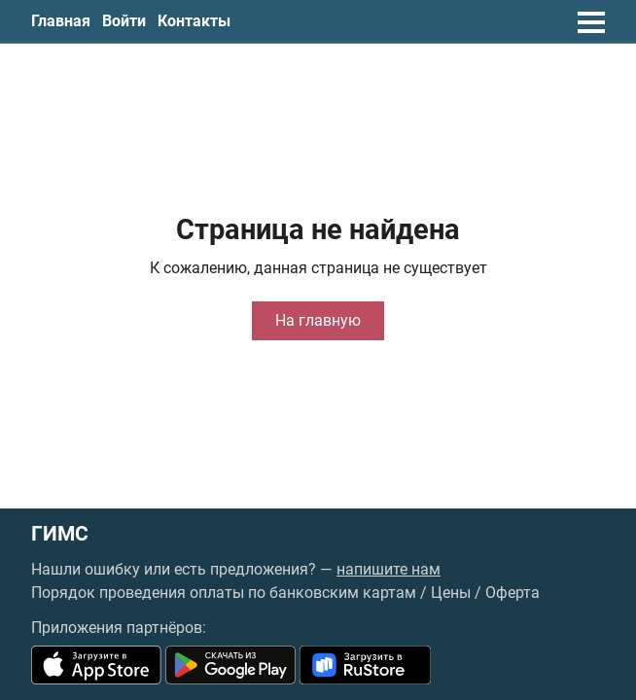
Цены (451, 592)
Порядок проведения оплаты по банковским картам (223, 592)
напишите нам (388, 569)
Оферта (512, 592)
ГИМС (59, 534)
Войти (124, 21)
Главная (60, 21)
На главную (318, 320)
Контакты (194, 21)
